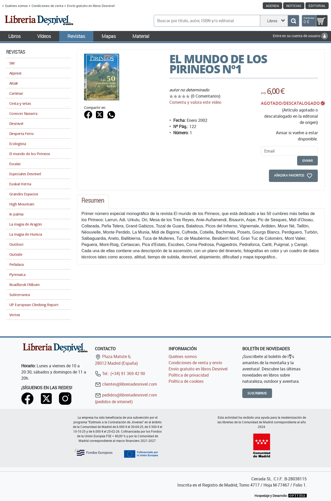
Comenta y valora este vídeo (195, 102)
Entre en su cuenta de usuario (300, 35)
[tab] (93, 202)
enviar (307, 160)
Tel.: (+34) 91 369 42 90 (120, 373)
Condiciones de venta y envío (195, 362)
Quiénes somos (16, 5)
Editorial (317, 5)
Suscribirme (257, 393)
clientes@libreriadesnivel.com (126, 384)
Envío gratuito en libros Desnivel (91, 5)
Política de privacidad (189, 375)
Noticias (293, 5)
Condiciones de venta (47, 5)
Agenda (272, 5)
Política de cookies (186, 381)
